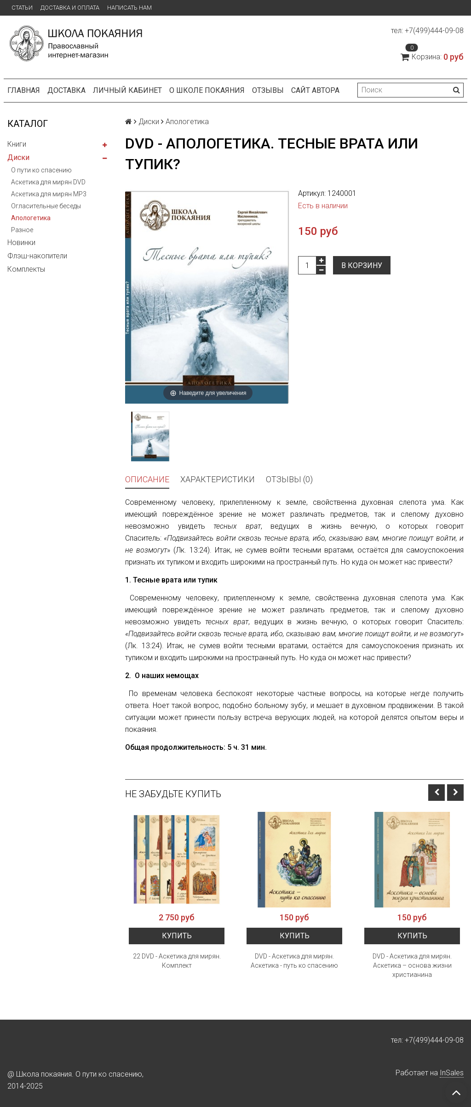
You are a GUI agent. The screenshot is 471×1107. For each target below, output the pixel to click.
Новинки (21, 242)
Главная (23, 90)
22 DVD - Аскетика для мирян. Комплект (177, 961)
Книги (16, 144)
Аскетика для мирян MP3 (48, 194)
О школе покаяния (207, 90)
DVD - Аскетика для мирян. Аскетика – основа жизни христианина (412, 965)
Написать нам (129, 7)
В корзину (361, 265)
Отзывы (268, 90)
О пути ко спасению (41, 170)
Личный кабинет (127, 90)
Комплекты (26, 269)
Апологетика (31, 218)
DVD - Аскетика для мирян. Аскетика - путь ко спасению (294, 961)
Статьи (22, 7)
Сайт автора (315, 90)
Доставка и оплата (69, 7)
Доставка (66, 90)
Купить (177, 935)
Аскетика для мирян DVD (48, 182)
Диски (18, 157)
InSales (452, 1072)
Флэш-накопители (37, 255)
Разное (22, 230)
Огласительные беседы (46, 206)
